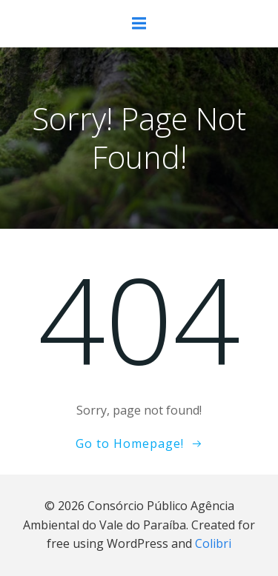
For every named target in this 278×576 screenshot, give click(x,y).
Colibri (213, 543)
